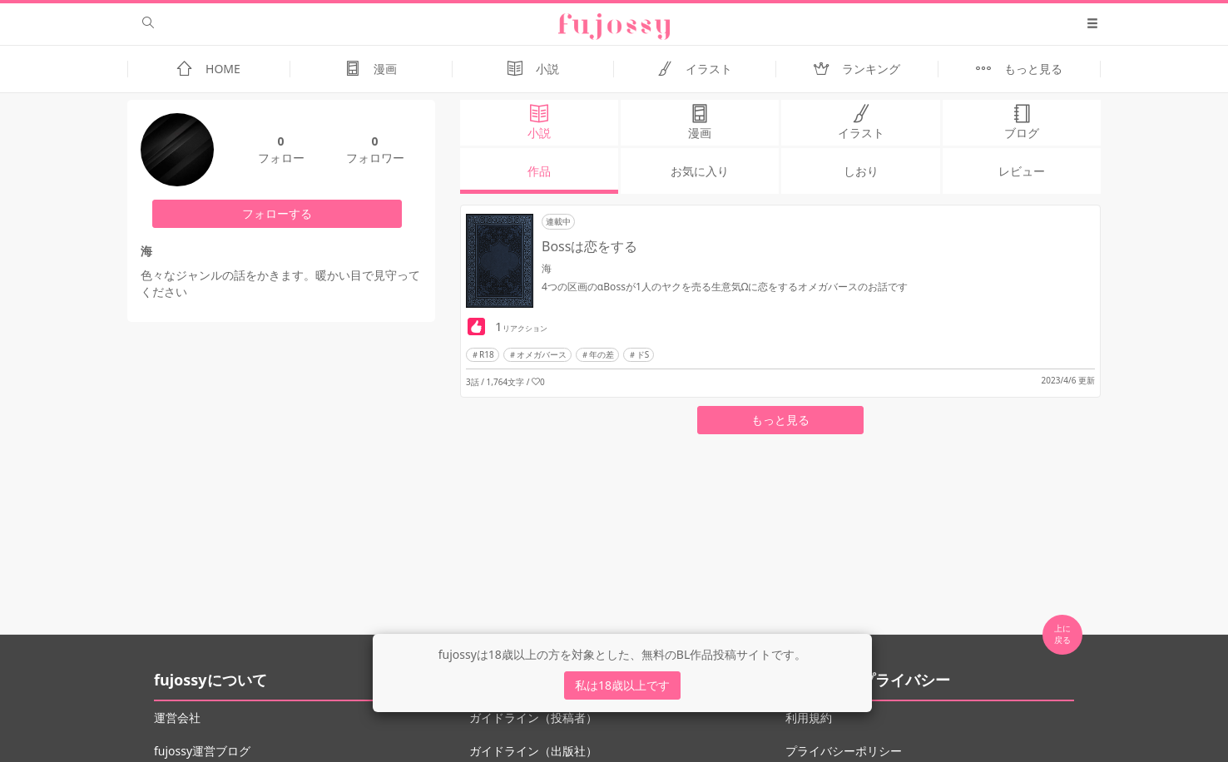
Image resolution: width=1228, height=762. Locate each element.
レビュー (1021, 171)
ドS (643, 354)
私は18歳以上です (622, 685)
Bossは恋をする (589, 246)
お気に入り (700, 171)
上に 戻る (1062, 634)
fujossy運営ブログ (202, 751)
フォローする (277, 213)
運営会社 (177, 717)
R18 (486, 354)
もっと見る (780, 420)
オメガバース (542, 354)
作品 (539, 171)
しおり (861, 171)
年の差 (601, 354)
